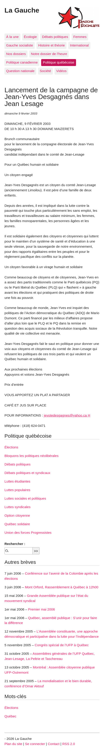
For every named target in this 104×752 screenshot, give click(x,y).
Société (45, 71)
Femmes (80, 37)
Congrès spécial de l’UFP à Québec (62, 645)
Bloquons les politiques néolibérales (31, 456)
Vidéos (61, 71)
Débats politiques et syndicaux (27, 473)
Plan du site (13, 744)
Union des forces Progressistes (27, 532)
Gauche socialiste (19, 45)
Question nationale (20, 71)
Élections (11, 447)
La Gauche (21, 10)
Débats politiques (55, 37)
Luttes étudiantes (17, 481)
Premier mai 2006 (41, 609)
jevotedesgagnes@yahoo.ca (65, 415)
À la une (12, 37)
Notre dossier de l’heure (49, 54)
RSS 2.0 (68, 744)
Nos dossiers (16, 54)
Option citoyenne (17, 515)
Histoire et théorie (51, 45)
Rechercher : (14, 544)
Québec (10, 716)
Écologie (30, 37)
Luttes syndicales (17, 507)
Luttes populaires (17, 490)
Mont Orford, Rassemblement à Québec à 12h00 (61, 587)
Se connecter (35, 744)
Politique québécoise (58, 62)
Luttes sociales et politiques (25, 498)
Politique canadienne (22, 62)
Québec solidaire (17, 524)
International (79, 45)
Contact (53, 744)
